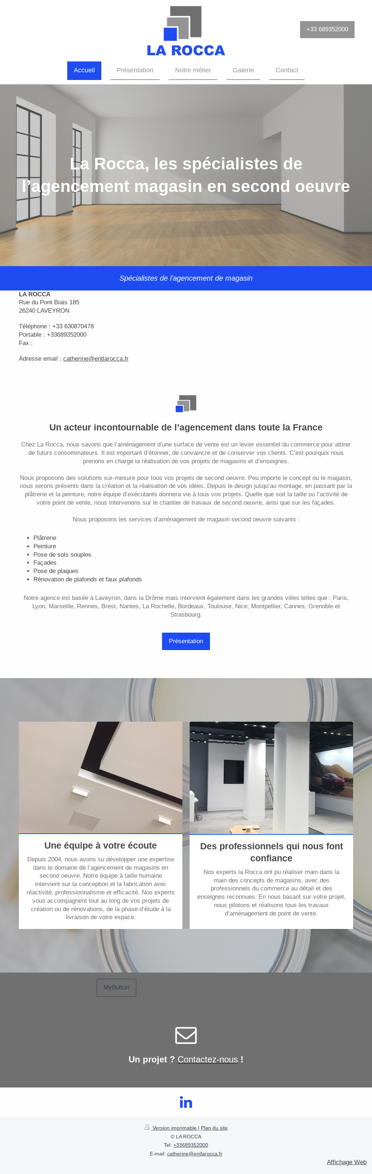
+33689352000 (190, 1145)
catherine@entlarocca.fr (194, 1154)
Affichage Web (347, 1162)
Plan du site (214, 1128)
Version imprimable (171, 1128)
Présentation (186, 641)
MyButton (116, 987)
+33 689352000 (327, 29)
